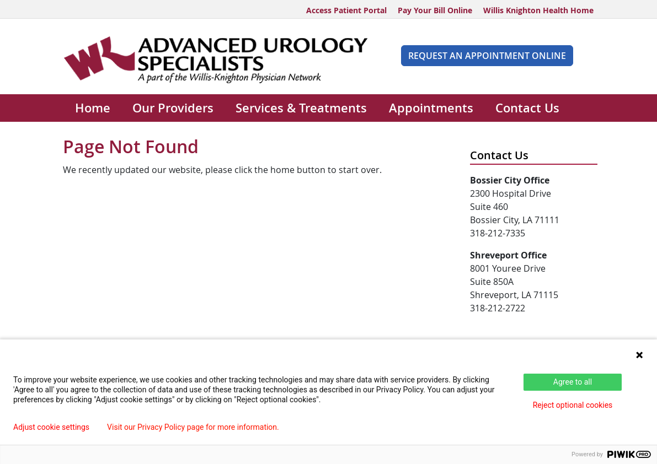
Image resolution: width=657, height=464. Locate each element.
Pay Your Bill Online (435, 10)
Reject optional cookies (573, 405)
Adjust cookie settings (51, 427)
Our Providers (172, 108)
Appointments (431, 108)
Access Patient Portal (346, 10)
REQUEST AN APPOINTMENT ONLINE (487, 56)
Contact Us (527, 108)
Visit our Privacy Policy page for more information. (193, 427)
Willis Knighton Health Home (538, 10)
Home (92, 108)
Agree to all (572, 381)
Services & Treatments (301, 108)
